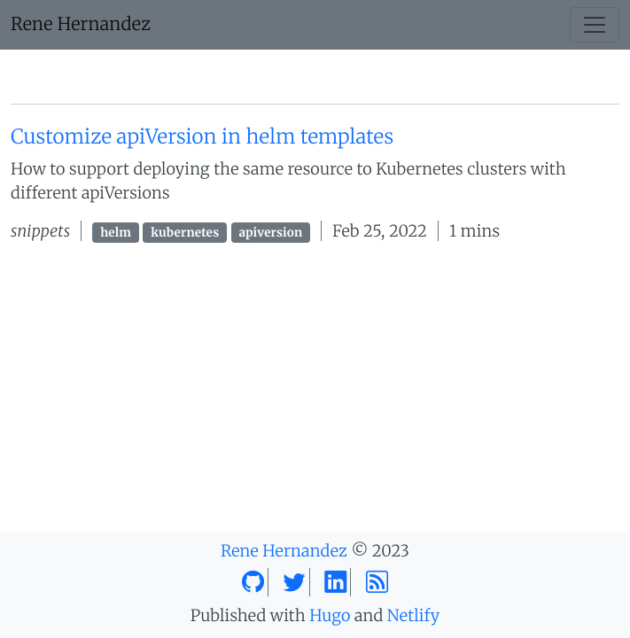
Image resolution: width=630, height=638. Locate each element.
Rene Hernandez (81, 24)
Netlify (413, 615)
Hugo (329, 615)
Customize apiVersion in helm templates (202, 137)
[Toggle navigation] (594, 25)
